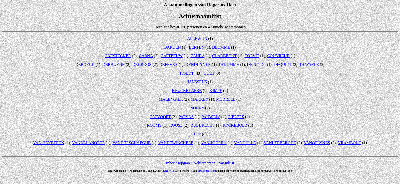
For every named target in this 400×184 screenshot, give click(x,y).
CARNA (146, 56)
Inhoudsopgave (178, 163)
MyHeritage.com (206, 170)
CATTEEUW (172, 56)
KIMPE (215, 90)
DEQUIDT (283, 64)
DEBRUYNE (113, 64)
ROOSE (176, 125)
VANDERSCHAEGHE (131, 143)
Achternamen (204, 163)
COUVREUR (278, 56)
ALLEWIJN (197, 38)
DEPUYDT (256, 64)
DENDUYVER (198, 64)
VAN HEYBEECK (48, 143)
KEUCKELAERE (187, 90)
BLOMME (221, 47)
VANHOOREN (213, 143)
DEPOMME (229, 64)
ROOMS (154, 125)
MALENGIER (171, 99)
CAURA (197, 56)
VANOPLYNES (317, 143)
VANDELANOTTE (88, 143)
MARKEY (199, 99)
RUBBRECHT (203, 125)
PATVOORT (160, 116)
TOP (197, 134)
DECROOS (142, 64)
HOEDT (187, 73)
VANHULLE (245, 143)
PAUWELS (211, 116)
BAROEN (172, 47)
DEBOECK (85, 64)
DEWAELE (309, 64)
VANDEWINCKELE (175, 143)
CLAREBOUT (224, 56)
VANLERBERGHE (280, 143)
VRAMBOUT (349, 143)
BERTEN (196, 47)
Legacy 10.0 (169, 170)
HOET (209, 73)
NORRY (197, 108)
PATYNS (186, 116)
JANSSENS (197, 82)
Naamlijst (226, 163)
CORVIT (251, 56)
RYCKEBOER (235, 125)
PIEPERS (236, 116)
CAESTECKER (118, 56)
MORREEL (225, 99)
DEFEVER (168, 64)
